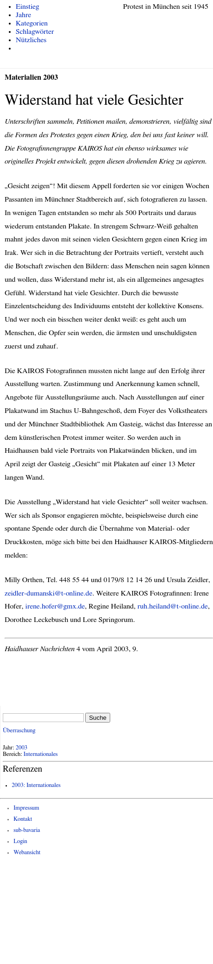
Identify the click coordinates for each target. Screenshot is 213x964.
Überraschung (19, 731)
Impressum (26, 808)
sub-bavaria (26, 830)
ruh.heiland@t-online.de (173, 606)
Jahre (23, 15)
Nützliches (31, 40)
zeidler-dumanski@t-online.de (49, 593)
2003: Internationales (36, 785)
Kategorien (32, 23)
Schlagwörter (35, 31)
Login (20, 841)
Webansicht (26, 853)
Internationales (41, 754)
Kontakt (22, 819)
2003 (22, 748)
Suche (97, 717)
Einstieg (27, 6)
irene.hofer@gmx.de (55, 606)
